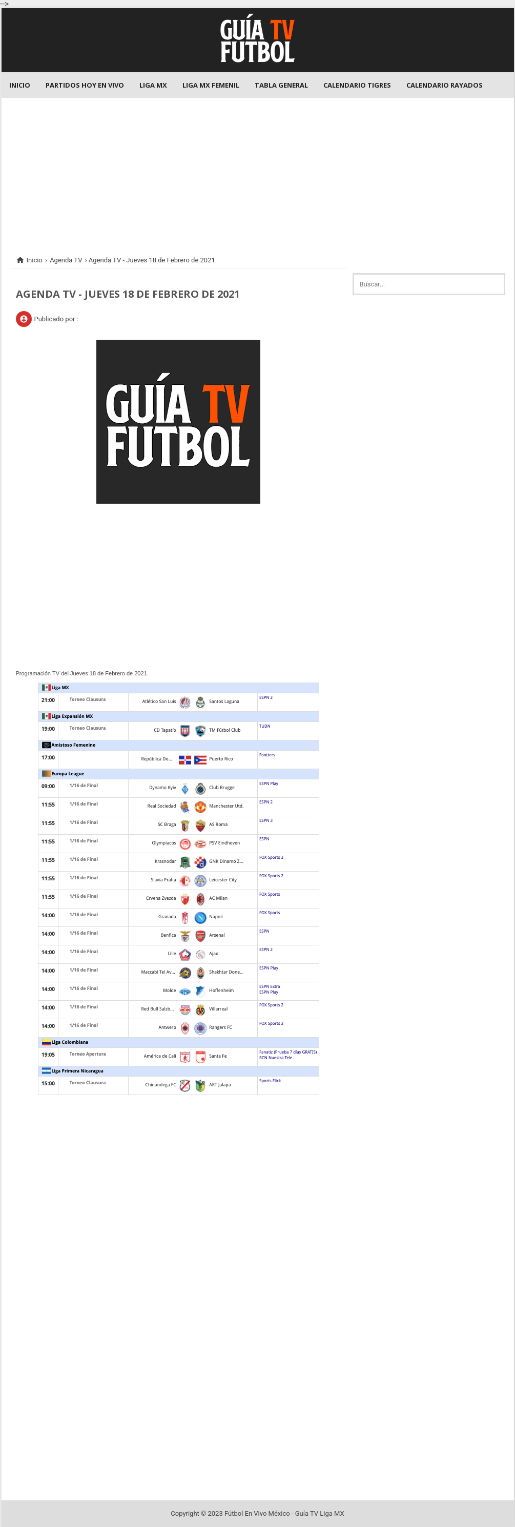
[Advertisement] (257, 169)
